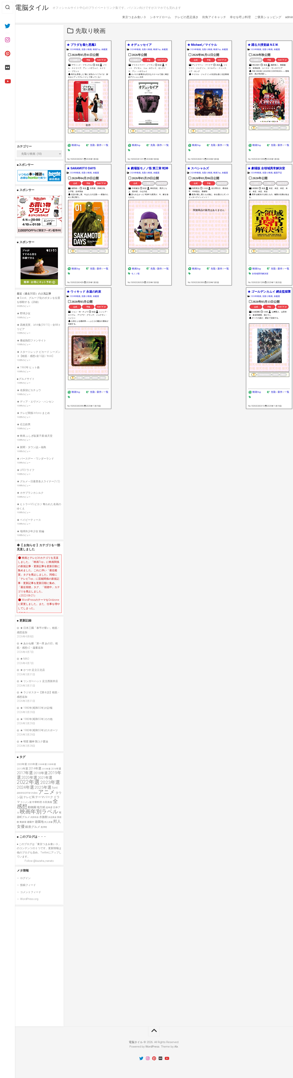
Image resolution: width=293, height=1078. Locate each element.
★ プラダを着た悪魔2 (81, 45)
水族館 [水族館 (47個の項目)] (43, 817)
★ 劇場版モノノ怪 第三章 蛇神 (147, 168)
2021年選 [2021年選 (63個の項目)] (45, 778)
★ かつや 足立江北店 (32, 669)
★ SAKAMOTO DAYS (81, 168)
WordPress (152, 1046)
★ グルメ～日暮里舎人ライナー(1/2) (38, 481)
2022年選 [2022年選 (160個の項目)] (28, 782)
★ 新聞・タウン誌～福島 (31, 447)
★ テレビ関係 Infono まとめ (33, 412)
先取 (92, 145)
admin (282, 17)
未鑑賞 (104, 49)
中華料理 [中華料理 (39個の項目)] (37, 802)
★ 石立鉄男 (23, 424)
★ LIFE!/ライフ (25, 469)
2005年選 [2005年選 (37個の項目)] (32, 764)
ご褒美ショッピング (260, 17)
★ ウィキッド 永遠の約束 (84, 291)
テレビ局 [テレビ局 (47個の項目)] (29, 797)
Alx (176, 1046)
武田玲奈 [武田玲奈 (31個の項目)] (34, 817)
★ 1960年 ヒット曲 (28, 367)
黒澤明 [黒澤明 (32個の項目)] (44, 827)
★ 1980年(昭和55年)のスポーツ (39, 730)
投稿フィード (28, 884)
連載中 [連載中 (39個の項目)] (30, 822)
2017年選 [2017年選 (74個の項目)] (25, 773)
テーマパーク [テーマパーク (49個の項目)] (44, 797)
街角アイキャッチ (207, 17)
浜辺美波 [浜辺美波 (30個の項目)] (52, 817)
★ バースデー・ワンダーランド (35, 458)
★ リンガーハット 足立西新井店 (39, 681)
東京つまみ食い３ (127, 17)
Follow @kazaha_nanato (39, 860)
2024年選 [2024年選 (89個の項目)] (25, 787)
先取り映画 (86, 49)
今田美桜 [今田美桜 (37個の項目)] (47, 802)
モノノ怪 (135, 273)
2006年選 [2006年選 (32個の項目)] (42, 764)
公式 (75, 60)
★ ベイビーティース (29, 519)
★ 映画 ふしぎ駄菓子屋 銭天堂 (35, 435)
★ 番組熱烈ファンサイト (31, 340)
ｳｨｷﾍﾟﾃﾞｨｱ (101, 60)
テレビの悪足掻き (179, 17)
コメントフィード (30, 892)
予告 (88, 60)
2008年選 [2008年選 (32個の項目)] (51, 764)
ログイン (25, 878)
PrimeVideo (264, 128)
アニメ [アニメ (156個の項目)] (46, 792)
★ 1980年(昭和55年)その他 (36, 719)
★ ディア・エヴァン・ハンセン (35, 401)
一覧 (106, 145)
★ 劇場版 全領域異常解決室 (266, 168)
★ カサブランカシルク (30, 492)
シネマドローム (152, 17)
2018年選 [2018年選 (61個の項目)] (40, 773)
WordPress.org (29, 898)
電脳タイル (39, 8)
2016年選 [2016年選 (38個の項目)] (56, 768)
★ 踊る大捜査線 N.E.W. (263, 45)
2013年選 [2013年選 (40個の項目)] (22, 768)
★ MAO (24, 658)
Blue (102, 131)
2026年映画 (75, 49)
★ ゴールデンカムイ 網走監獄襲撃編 (269, 291)
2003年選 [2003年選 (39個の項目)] (22, 764)
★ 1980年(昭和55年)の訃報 (36, 707)
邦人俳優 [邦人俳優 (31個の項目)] (48, 822)
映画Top (96, 49)
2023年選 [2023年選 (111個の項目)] (50, 782)
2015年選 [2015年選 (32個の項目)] (46, 768)
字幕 (80, 131)
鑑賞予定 (278, 173)
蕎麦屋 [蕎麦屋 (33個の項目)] (23, 822)
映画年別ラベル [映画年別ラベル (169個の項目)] (39, 811)
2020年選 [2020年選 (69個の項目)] (29, 777)
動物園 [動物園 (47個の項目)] (32, 807)
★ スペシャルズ (198, 168)
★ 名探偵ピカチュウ (29, 390)
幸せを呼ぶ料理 (232, 17)
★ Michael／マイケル (202, 45)
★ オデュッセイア (139, 45)
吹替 (87, 131)
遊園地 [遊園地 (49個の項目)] (39, 821)
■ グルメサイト (26, 378)
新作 (99, 145)
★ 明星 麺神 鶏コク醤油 (34, 741)
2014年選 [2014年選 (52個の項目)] (35, 768)
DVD (95, 131)
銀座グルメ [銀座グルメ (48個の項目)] (32, 827)
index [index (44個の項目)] (34, 793)
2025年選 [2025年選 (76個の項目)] (43, 787)
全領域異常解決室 (260, 273)
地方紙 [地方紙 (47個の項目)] (41, 807)
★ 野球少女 (23, 313)
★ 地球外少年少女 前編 (30, 531)
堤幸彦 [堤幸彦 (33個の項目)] (49, 807)
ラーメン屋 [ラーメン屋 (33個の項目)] (26, 802)
